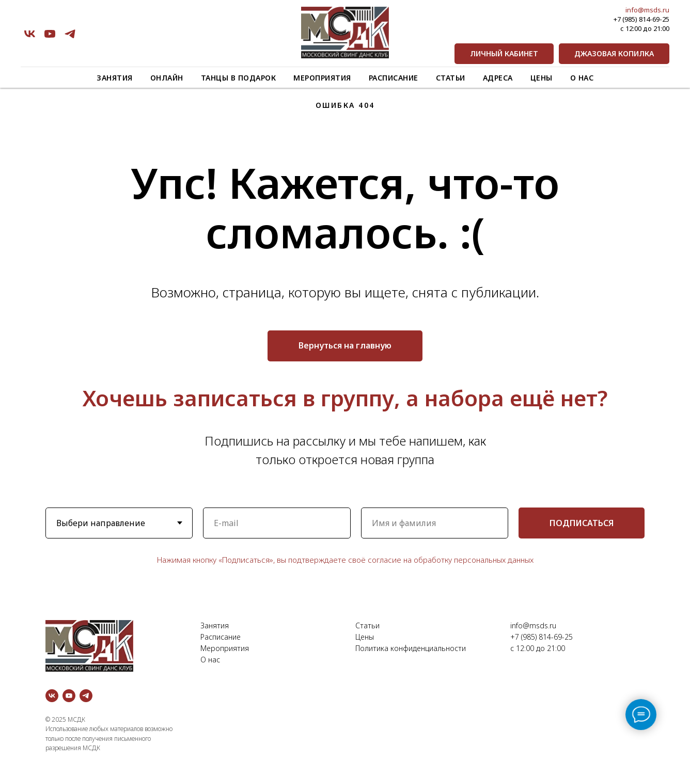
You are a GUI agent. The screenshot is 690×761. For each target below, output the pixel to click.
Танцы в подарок (238, 78)
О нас (582, 78)
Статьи (450, 78)
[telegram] (70, 33)
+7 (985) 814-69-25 (641, 19)
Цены (541, 78)
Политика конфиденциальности (410, 648)
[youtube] (49, 33)
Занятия (115, 78)
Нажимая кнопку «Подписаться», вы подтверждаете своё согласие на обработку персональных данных (345, 559)
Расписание (393, 78)
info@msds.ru (647, 9)
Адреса (498, 78)
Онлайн (166, 78)
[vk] (29, 33)
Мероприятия (322, 78)
